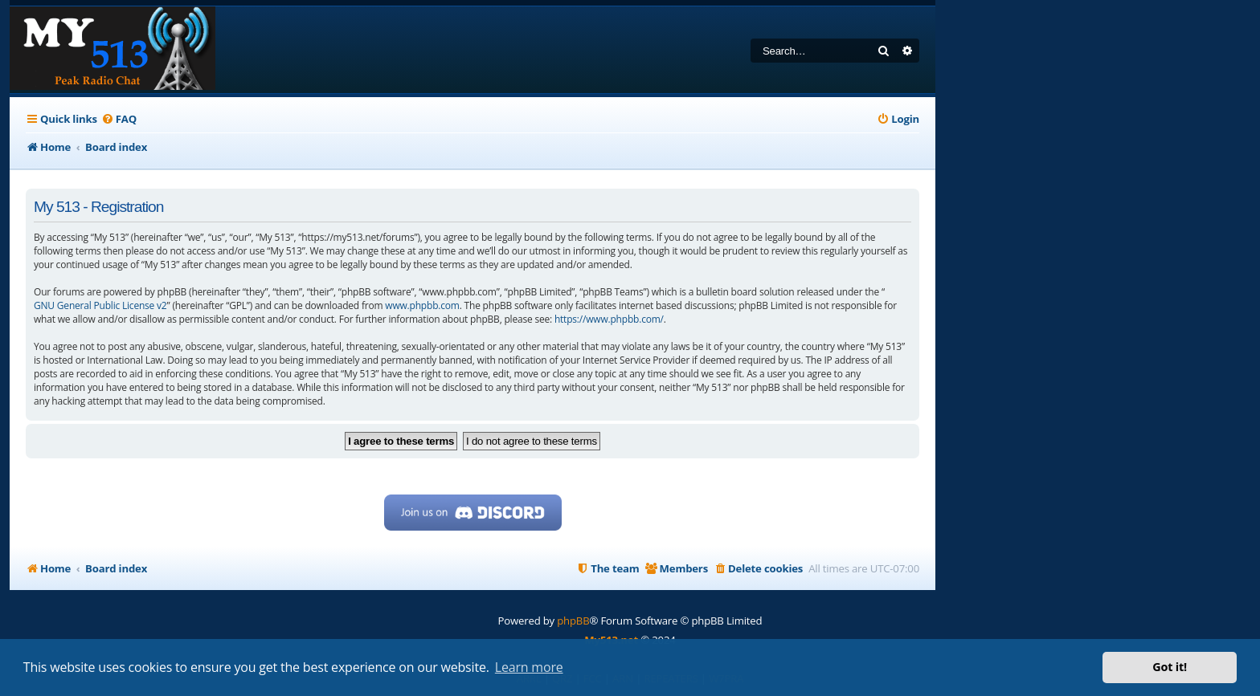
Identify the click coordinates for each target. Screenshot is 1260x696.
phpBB (573, 620)
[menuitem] (119, 119)
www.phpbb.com (422, 305)
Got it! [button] (1169, 666)
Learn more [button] (529, 667)
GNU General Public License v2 (100, 305)
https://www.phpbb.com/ (609, 319)
